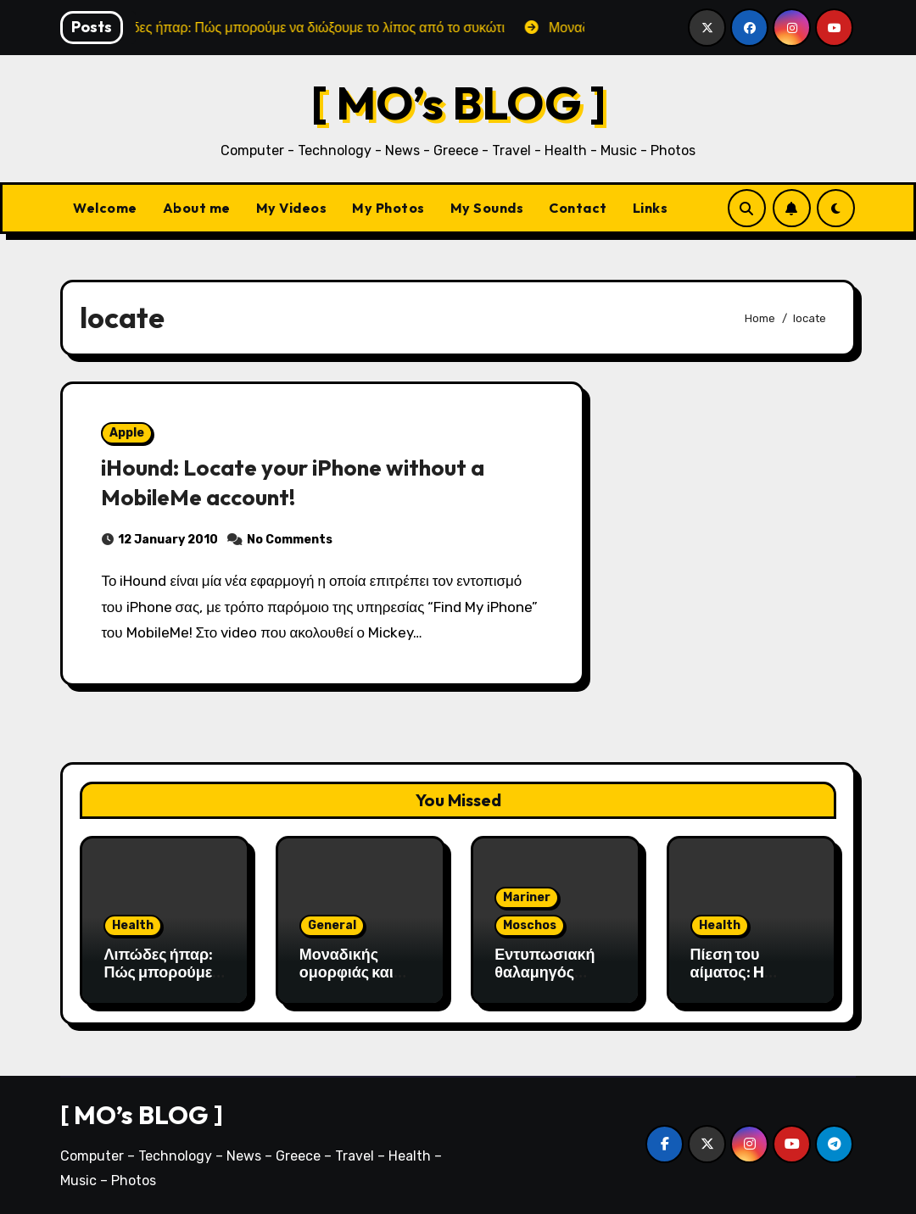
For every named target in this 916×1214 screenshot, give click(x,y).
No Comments (289, 539)
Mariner (526, 897)
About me (197, 207)
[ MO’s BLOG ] (458, 102)
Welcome (105, 207)
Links (650, 207)
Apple (126, 433)
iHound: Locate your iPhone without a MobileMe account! (298, 482)
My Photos (388, 207)
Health (133, 925)
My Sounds (487, 207)
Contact (578, 207)
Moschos (529, 925)
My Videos (291, 207)
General (332, 925)
